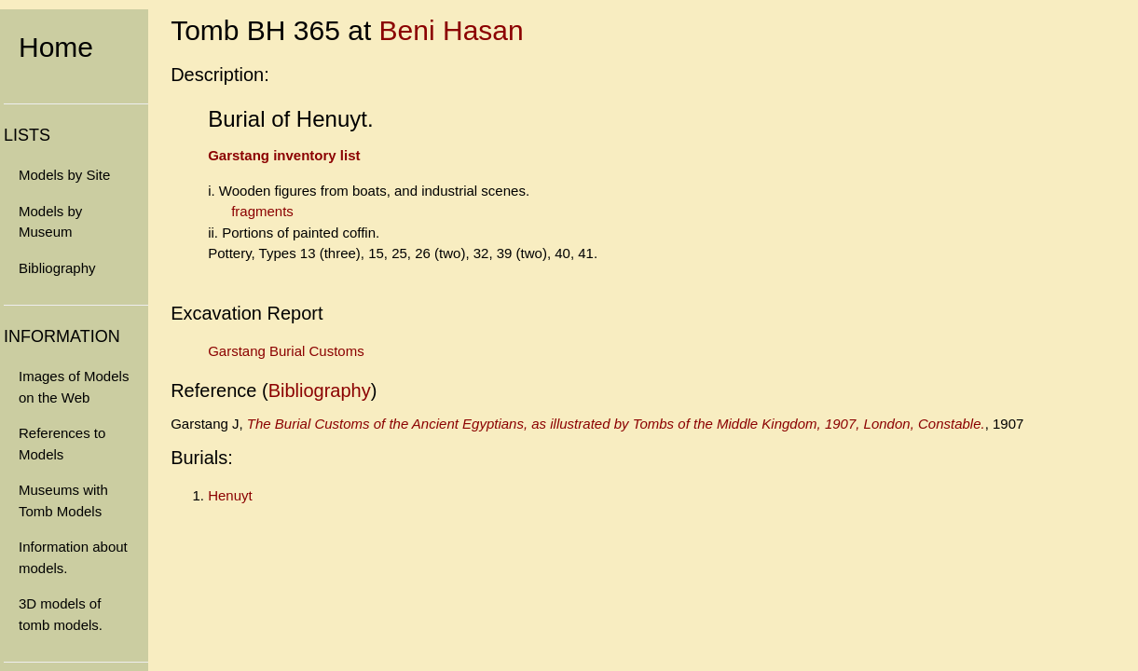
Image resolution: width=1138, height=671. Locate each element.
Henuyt (230, 495)
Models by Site (64, 175)
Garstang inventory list (284, 155)
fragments (262, 211)
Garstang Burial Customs (286, 351)
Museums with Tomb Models (63, 500)
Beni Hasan (451, 30)
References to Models (62, 443)
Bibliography (57, 268)
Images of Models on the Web (74, 386)
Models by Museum (50, 221)
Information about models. (73, 557)
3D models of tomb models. (61, 614)
